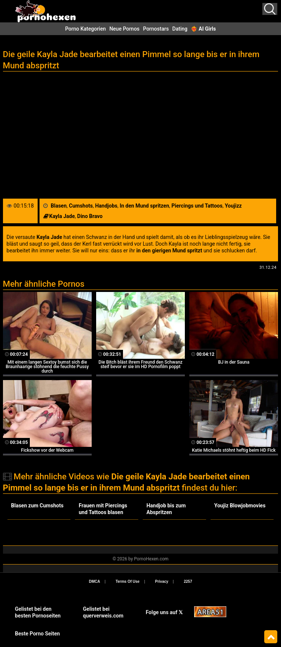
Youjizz (233, 206)
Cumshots (81, 206)
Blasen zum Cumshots (37, 505)
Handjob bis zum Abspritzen (166, 509)
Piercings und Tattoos (196, 206)
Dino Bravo (89, 216)
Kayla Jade (62, 216)
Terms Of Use (127, 581)
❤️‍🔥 (203, 29)
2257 (188, 581)
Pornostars (156, 29)
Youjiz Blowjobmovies (240, 505)
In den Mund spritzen (144, 206)
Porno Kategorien (85, 29)
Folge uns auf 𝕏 (164, 612)
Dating (179, 29)
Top (271, 636)
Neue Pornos (124, 29)
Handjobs (106, 206)
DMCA (94, 581)
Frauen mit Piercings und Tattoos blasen (103, 509)
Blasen (59, 206)
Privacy (161, 581)
